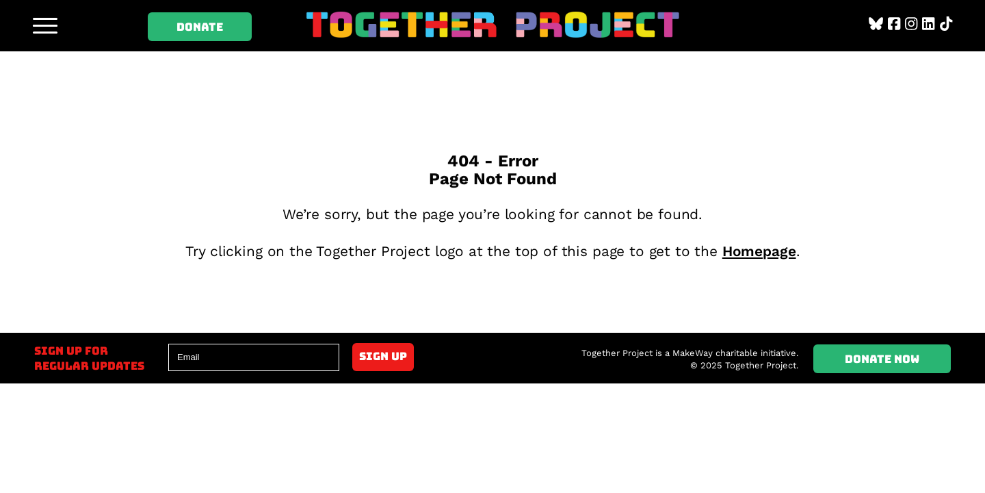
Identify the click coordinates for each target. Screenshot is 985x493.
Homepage (759, 251)
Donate (199, 26)
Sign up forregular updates (89, 358)
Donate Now (882, 358)
